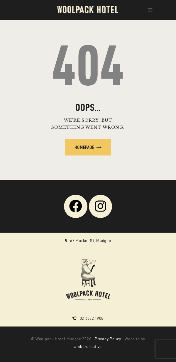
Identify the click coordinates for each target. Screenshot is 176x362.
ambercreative (88, 346)
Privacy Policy (108, 339)
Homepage (84, 147)
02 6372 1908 (92, 318)
